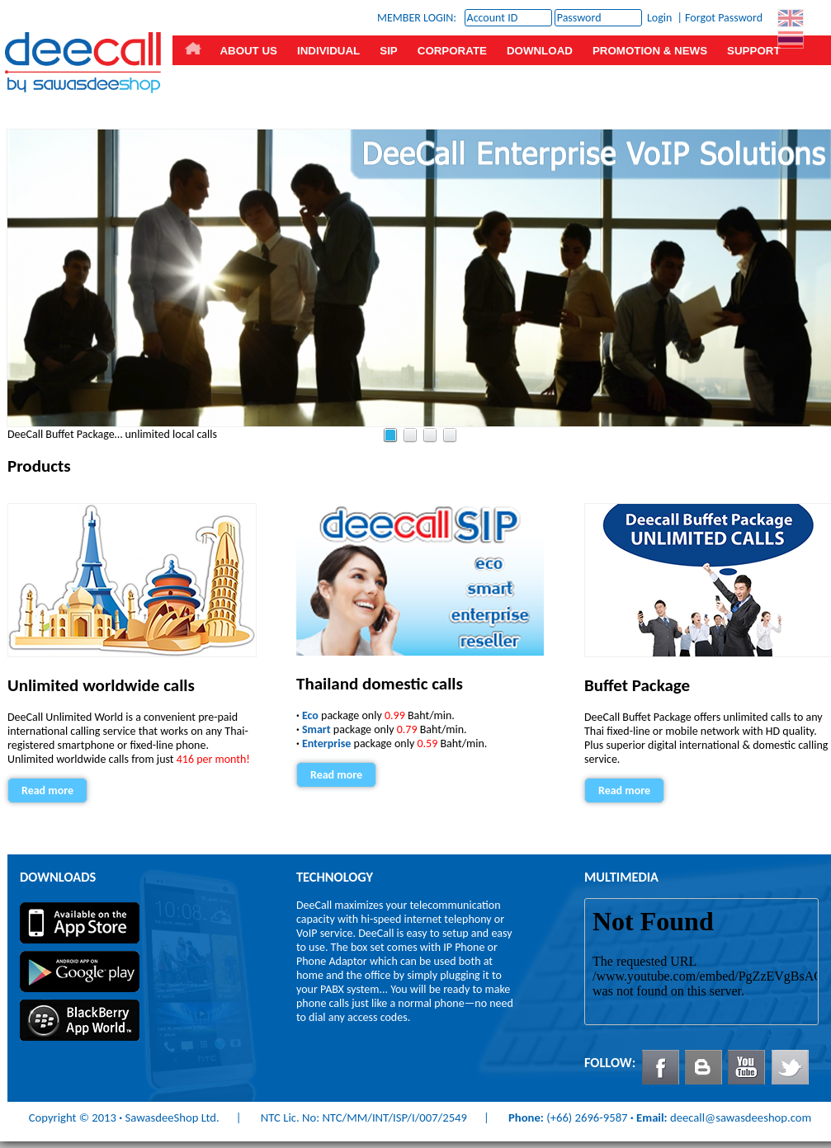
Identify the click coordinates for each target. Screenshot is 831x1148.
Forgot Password (724, 18)
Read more (47, 790)
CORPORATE (452, 51)
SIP (388, 51)
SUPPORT (753, 51)
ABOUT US (248, 51)
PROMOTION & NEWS (650, 51)
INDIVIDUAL (328, 51)
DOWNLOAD (540, 51)
